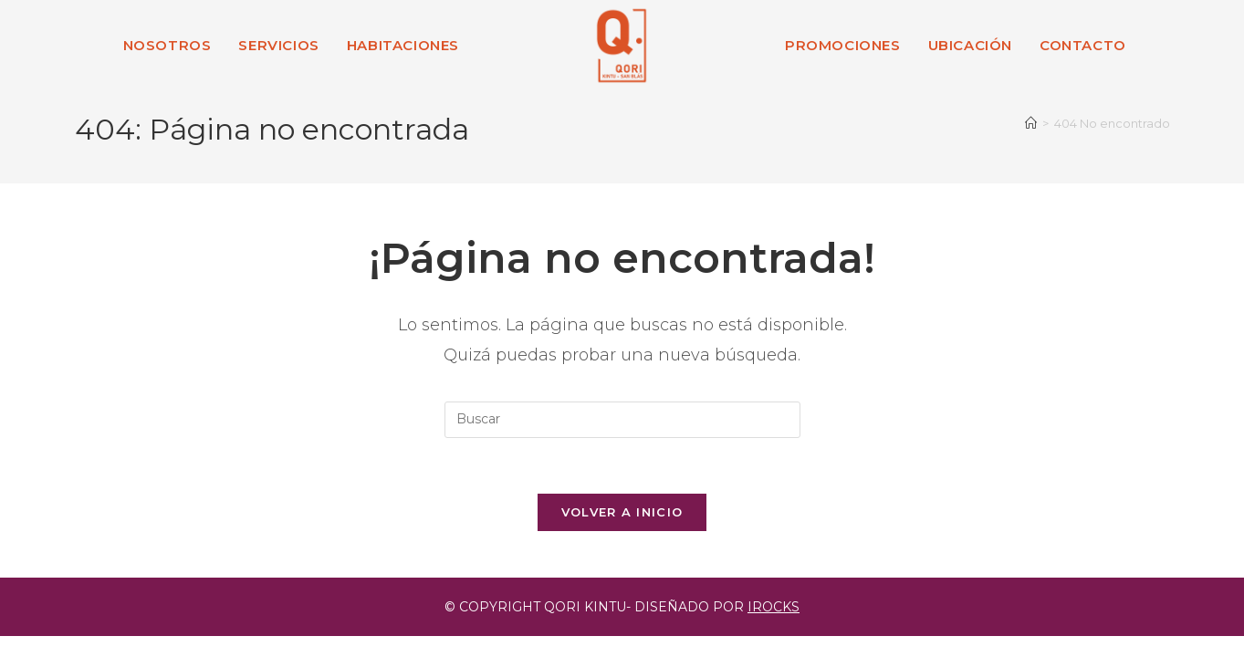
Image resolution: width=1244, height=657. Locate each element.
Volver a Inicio (622, 512)
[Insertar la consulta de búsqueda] (622, 420)
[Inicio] (1031, 123)
